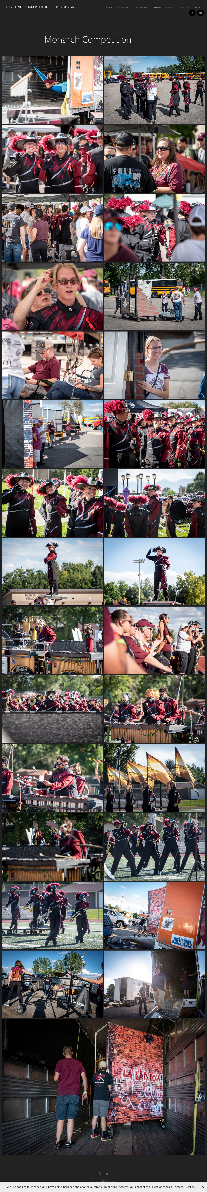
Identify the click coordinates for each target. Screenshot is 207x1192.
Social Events (124, 7)
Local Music (182, 7)
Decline (190, 1187)
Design (110, 7)
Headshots (142, 7)
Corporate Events (162, 7)
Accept (179, 1187)
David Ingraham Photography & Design (40, 7)
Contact (197, 7)
